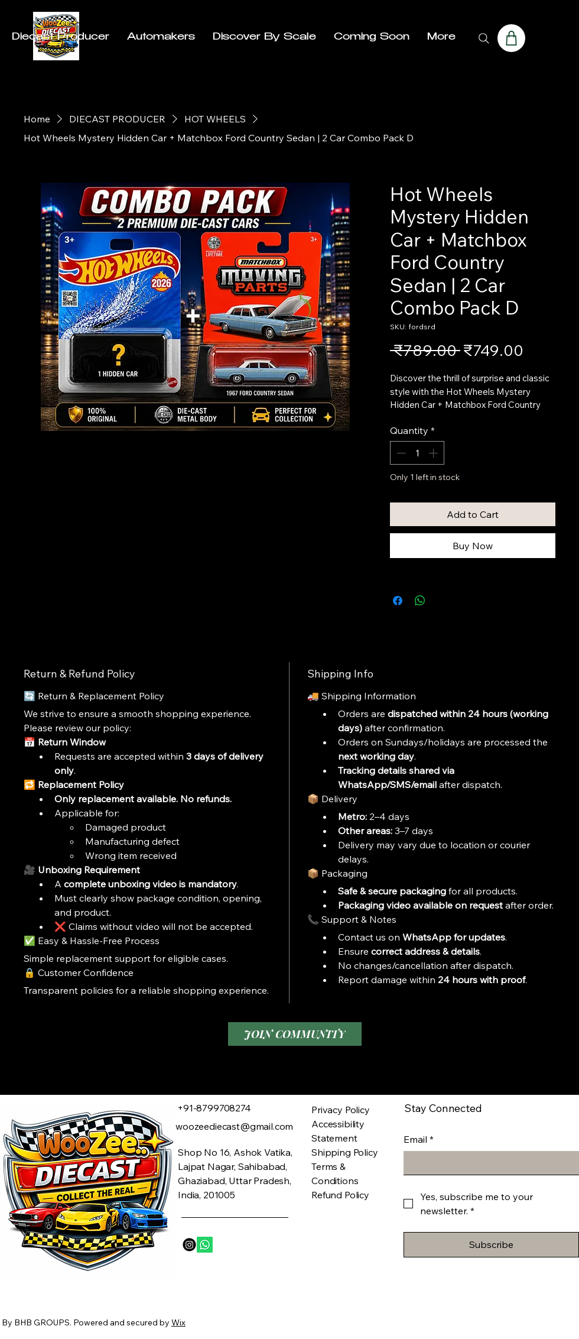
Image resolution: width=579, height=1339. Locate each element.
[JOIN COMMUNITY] (295, 1034)
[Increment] (434, 453)
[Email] (488, 1163)
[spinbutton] (417, 453)
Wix (178, 1322)
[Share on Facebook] (398, 601)
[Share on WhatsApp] (420, 601)
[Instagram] (189, 1245)
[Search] (484, 38)
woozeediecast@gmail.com (234, 1126)
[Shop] (511, 38)
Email (419, 1139)
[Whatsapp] (205, 1245)
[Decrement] (400, 453)
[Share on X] (442, 601)
